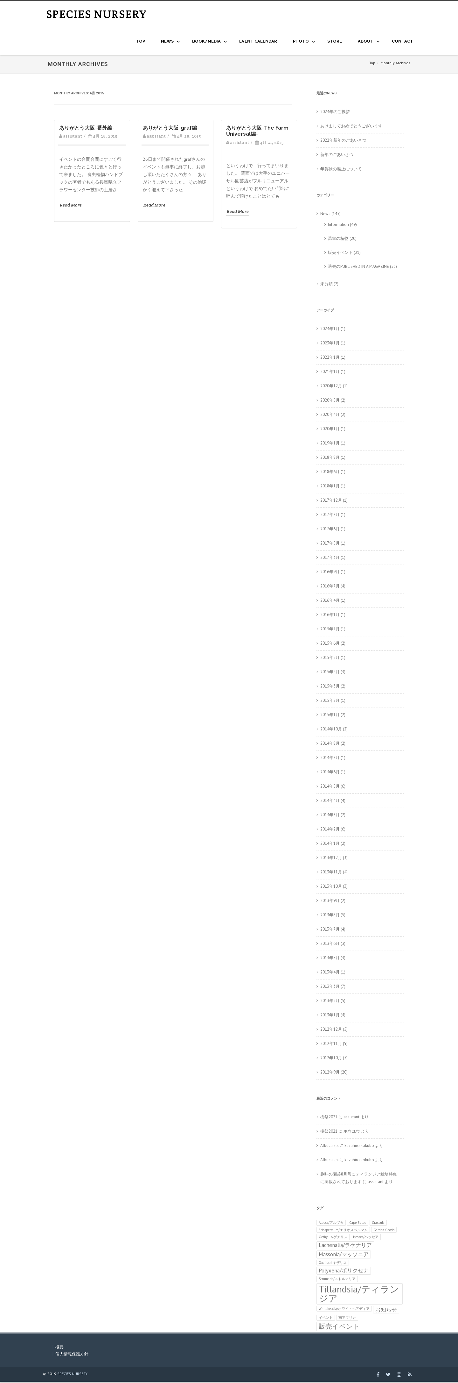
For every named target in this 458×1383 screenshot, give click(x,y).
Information (338, 225)
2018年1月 (330, 487)
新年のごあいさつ (336, 156)
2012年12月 (331, 1030)
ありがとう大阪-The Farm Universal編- (257, 132)
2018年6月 (330, 473)
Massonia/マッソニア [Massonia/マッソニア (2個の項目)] (344, 1255)
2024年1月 (330, 330)
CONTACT (402, 42)
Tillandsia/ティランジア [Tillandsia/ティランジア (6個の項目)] (359, 1295)
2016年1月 (330, 616)
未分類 (326, 285)
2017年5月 (330, 544)
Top (140, 42)
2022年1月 (330, 358)
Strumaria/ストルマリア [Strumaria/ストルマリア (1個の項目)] (337, 1280)
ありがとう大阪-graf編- (171, 129)
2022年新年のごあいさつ (343, 141)
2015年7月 (330, 630)
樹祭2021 (328, 1118)
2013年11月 (331, 873)
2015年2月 (330, 701)
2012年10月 (331, 1059)
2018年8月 (330, 458)
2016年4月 (330, 601)
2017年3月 (330, 558)
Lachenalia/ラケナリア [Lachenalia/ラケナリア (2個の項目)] (345, 1246)
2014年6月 (330, 773)
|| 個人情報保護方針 (70, 1355)
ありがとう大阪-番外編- (86, 129)
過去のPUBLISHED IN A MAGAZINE (358, 267)
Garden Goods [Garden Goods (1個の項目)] (383, 1231)
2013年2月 (330, 1002)
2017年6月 (330, 530)
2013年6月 (330, 944)
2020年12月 (331, 387)
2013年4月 (330, 973)
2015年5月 (330, 658)
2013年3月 (330, 987)
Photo (301, 42)
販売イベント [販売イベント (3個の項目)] (339, 1327)
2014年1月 (330, 844)
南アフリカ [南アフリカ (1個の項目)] (347, 1319)
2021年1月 (330, 373)
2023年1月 (330, 344)
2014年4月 (330, 801)
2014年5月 (330, 787)
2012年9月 (330, 1073)
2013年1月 (330, 1016)
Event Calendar (258, 42)
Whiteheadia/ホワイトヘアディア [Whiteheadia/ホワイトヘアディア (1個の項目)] (344, 1309)
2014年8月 (330, 744)
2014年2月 (330, 830)
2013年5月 (330, 959)
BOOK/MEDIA (206, 42)
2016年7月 (330, 587)
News (325, 215)
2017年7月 (330, 516)
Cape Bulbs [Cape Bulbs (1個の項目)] (357, 1224)
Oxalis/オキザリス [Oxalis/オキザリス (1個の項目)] (333, 1264)
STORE (334, 42)
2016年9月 (330, 573)
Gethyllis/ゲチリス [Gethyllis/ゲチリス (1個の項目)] (333, 1238)
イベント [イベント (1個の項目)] (326, 1319)
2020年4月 (330, 415)
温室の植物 (338, 239)
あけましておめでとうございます (351, 127)
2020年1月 (330, 430)
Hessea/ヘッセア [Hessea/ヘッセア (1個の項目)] (365, 1238)
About (365, 42)
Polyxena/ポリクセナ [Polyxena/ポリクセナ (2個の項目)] (344, 1271)
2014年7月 (330, 759)
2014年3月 (330, 816)
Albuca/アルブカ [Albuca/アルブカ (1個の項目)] (331, 1224)
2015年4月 (330, 673)
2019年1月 (330, 444)
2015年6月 (330, 644)
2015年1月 (330, 716)
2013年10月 (331, 887)
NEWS (167, 42)
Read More (71, 206)
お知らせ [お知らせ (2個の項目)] (386, 1310)
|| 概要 (58, 1348)
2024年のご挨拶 (335, 113)
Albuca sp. (329, 1146)
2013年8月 (330, 916)
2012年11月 (331, 1044)
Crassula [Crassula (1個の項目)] (378, 1224)
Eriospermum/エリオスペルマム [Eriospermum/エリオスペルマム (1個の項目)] (343, 1231)
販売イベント (340, 253)
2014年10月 (331, 730)
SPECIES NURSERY (96, 15)
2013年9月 (330, 902)
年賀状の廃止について (341, 170)
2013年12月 (331, 859)
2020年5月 (330, 401)
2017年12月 (331, 501)
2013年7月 (330, 930)
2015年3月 (330, 687)
